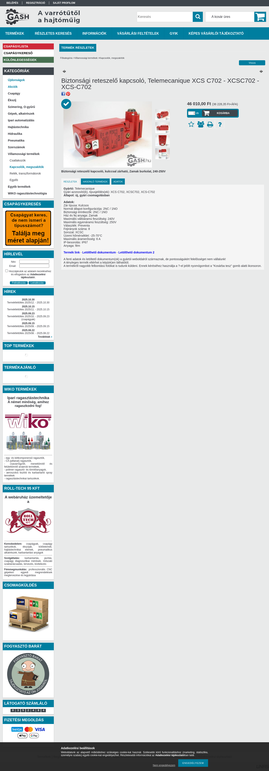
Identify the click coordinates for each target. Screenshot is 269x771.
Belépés (12, 2)
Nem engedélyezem (164, 765)
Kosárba (223, 113)
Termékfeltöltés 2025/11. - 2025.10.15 (28, 309)
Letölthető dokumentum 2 (136, 252)
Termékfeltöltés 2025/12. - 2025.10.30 (28, 302)
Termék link (71, 252)
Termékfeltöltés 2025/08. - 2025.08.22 (28, 333)
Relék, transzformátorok (25, 173)
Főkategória (66, 58)
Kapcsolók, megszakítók (27, 167)
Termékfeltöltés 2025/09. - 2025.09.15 (28, 326)
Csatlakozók (18, 160)
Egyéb (14, 180)
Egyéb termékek (19, 186)
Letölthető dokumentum (99, 252)
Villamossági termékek (86, 58)
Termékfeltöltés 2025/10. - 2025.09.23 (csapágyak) (28, 318)
